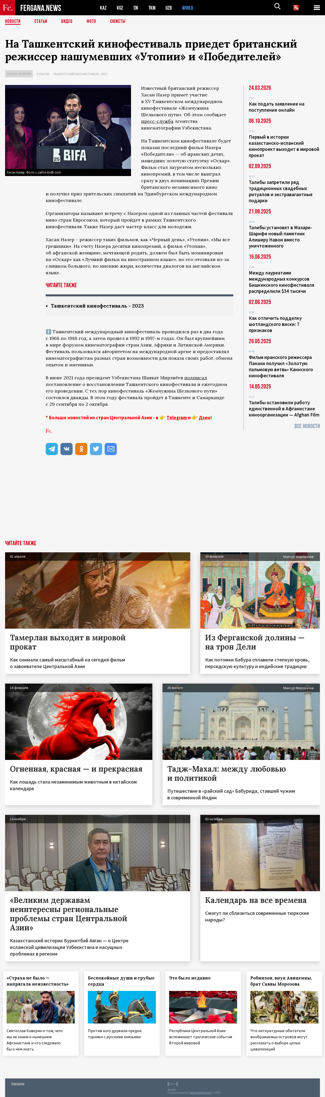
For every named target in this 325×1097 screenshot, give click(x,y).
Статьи (42, 21)
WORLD (189, 8)
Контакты (17, 1082)
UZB (170, 8)
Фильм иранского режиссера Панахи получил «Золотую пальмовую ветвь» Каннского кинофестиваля (281, 366)
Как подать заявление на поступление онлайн (276, 107)
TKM (153, 8)
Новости (13, 21)
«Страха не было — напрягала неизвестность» (40, 981)
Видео (69, 21)
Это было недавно (192, 978)
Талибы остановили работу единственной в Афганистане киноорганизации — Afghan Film (284, 408)
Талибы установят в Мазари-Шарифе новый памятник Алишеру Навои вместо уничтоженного (280, 236)
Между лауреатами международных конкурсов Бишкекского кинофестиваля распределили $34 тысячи (281, 282)
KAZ (103, 8)
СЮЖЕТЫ (120, 21)
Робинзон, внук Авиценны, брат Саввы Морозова (283, 981)
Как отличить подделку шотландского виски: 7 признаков (275, 324)
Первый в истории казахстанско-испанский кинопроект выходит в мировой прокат (284, 146)
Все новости (307, 426)
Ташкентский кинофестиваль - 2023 (80, 74)
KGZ (120, 8)
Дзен (204, 418)
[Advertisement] (162, 502)
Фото (94, 21)
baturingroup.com (200, 1091)
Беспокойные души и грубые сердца (112, 981)
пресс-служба (157, 121)
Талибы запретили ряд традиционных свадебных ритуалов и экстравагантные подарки (281, 191)
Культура (43, 74)
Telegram (177, 418)
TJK (136, 8)
